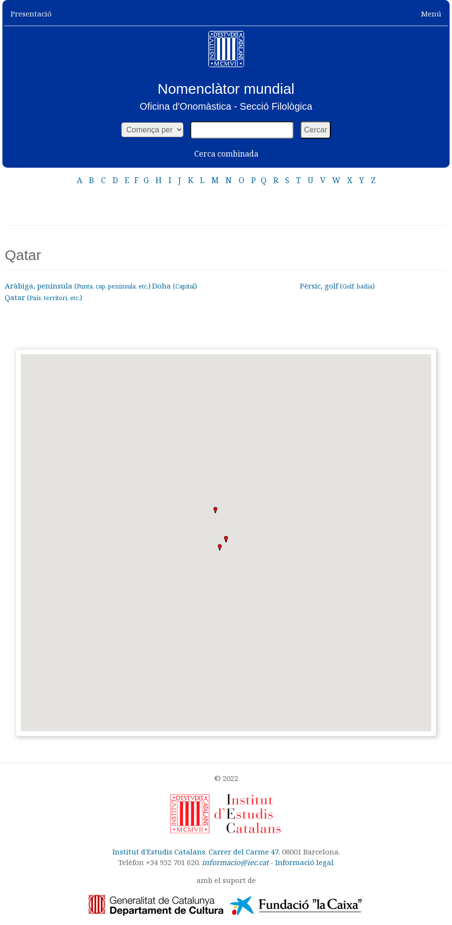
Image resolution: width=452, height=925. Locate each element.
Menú (431, 13)
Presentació (31, 13)
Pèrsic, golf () (337, 285)
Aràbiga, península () (78, 285)
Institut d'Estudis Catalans (159, 851)
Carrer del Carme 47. (244, 851)
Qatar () (43, 297)
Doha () (174, 285)
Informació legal (304, 862)
